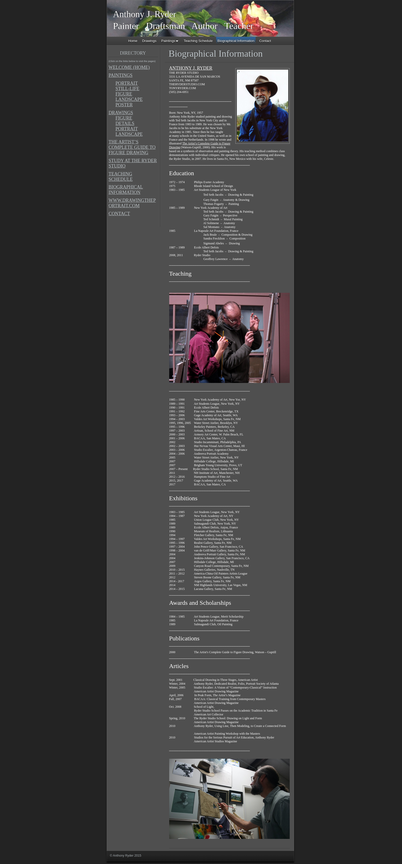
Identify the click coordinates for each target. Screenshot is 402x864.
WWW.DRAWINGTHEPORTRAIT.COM (132, 203)
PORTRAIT (127, 83)
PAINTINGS (121, 75)
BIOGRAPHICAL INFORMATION (126, 189)
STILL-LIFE (127, 88)
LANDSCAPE (129, 99)
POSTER (124, 104)
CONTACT (119, 213)
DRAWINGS (121, 112)
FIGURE (124, 94)
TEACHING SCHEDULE (121, 176)
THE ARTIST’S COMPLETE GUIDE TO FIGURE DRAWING (132, 147)
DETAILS (125, 123)
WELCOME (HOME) (129, 67)
